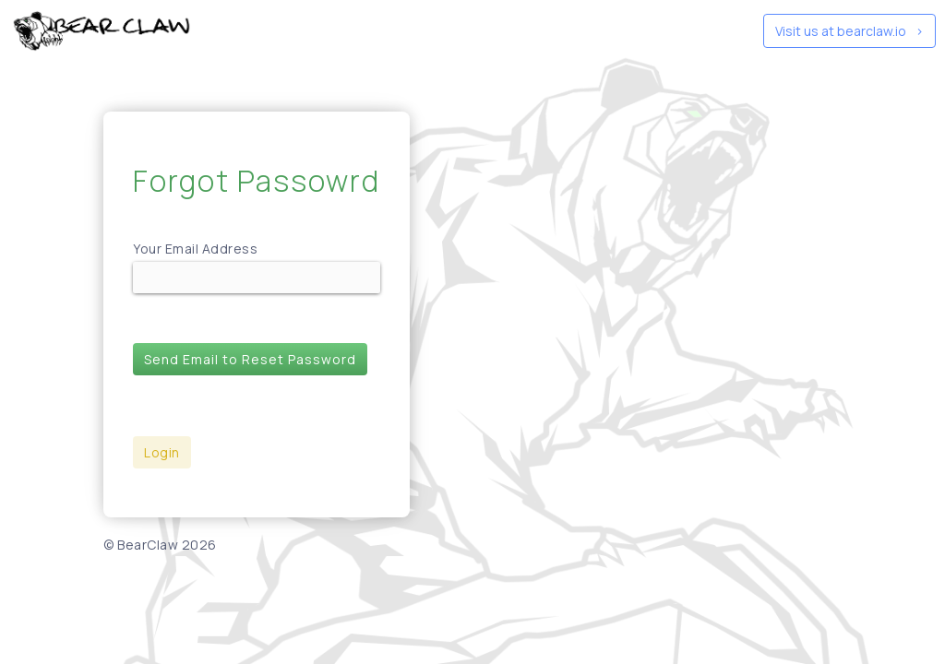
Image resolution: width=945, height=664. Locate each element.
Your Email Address (195, 248)
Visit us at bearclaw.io (849, 31)
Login (162, 452)
